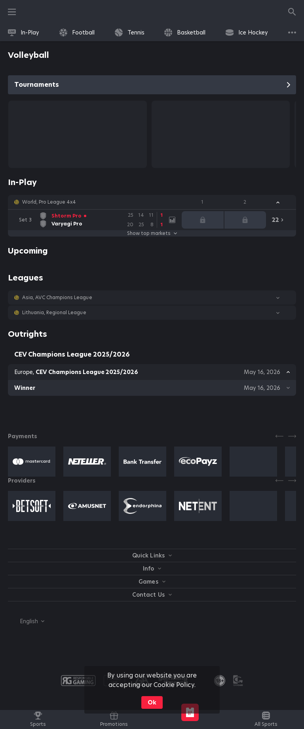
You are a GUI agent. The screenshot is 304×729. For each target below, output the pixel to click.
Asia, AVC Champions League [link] (57, 297)
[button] (152, 202)
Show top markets (152, 233)
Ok (152, 702)
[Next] (292, 436)
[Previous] (279, 436)
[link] (23, 32)
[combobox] (26, 621)
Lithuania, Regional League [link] (54, 312)
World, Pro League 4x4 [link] (49, 202)
